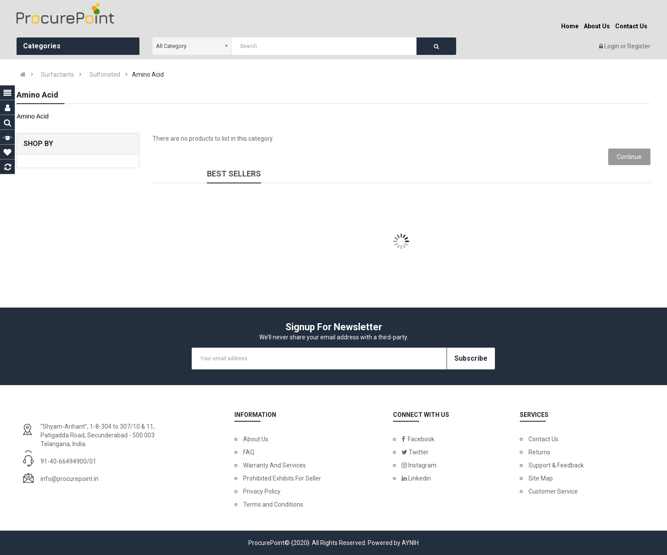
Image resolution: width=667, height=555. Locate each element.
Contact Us (543, 439)
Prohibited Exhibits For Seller (282, 478)
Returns (539, 452)
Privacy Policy (262, 491)
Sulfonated (104, 74)
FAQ (248, 452)
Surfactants (57, 74)
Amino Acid (148, 74)
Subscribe (471, 358)
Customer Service (553, 491)
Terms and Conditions (273, 504)
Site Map (540, 478)
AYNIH (410, 542)
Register (638, 46)
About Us (255, 439)
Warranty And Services (274, 465)
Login (612, 46)
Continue (629, 156)
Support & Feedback (556, 465)
